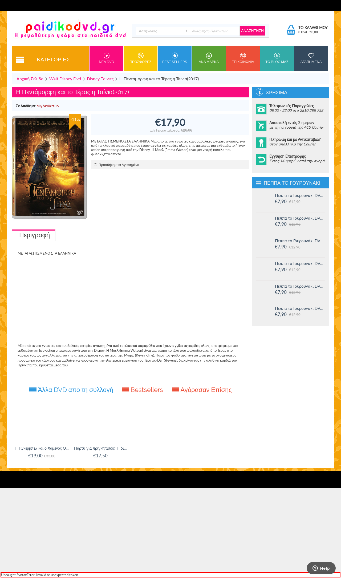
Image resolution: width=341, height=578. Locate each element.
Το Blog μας (277, 58)
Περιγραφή (34, 235)
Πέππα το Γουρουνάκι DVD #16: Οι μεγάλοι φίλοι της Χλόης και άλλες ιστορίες (300, 195)
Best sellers (174, 58)
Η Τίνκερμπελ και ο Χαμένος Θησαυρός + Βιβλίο (42, 448)
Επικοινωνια (243, 58)
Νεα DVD (106, 58)
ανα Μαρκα (208, 58)
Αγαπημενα (311, 58)
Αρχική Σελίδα (30, 78)
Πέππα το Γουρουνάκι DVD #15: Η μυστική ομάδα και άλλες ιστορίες (300, 218)
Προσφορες (140, 58)
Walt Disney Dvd (65, 78)
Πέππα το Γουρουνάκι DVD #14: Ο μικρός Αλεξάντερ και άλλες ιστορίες (300, 240)
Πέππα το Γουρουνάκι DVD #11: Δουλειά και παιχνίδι (300, 308)
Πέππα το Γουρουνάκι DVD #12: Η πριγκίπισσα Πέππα (300, 286)
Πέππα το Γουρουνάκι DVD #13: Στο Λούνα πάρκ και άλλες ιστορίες (300, 263)
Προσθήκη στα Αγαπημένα (116, 165)
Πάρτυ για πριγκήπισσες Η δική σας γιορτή (101, 448)
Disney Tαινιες (100, 78)
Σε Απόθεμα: (26, 106)
